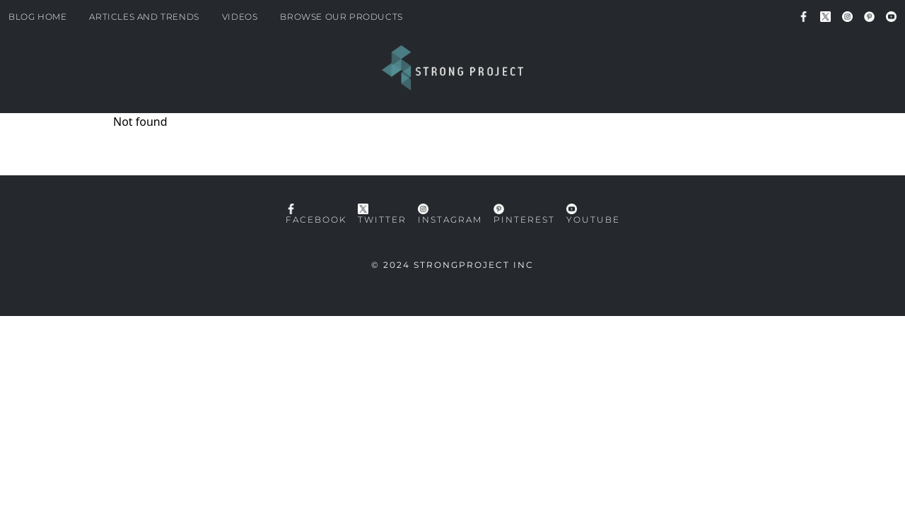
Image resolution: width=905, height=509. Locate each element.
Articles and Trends (144, 16)
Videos (240, 16)
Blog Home (37, 16)
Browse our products (341, 16)
